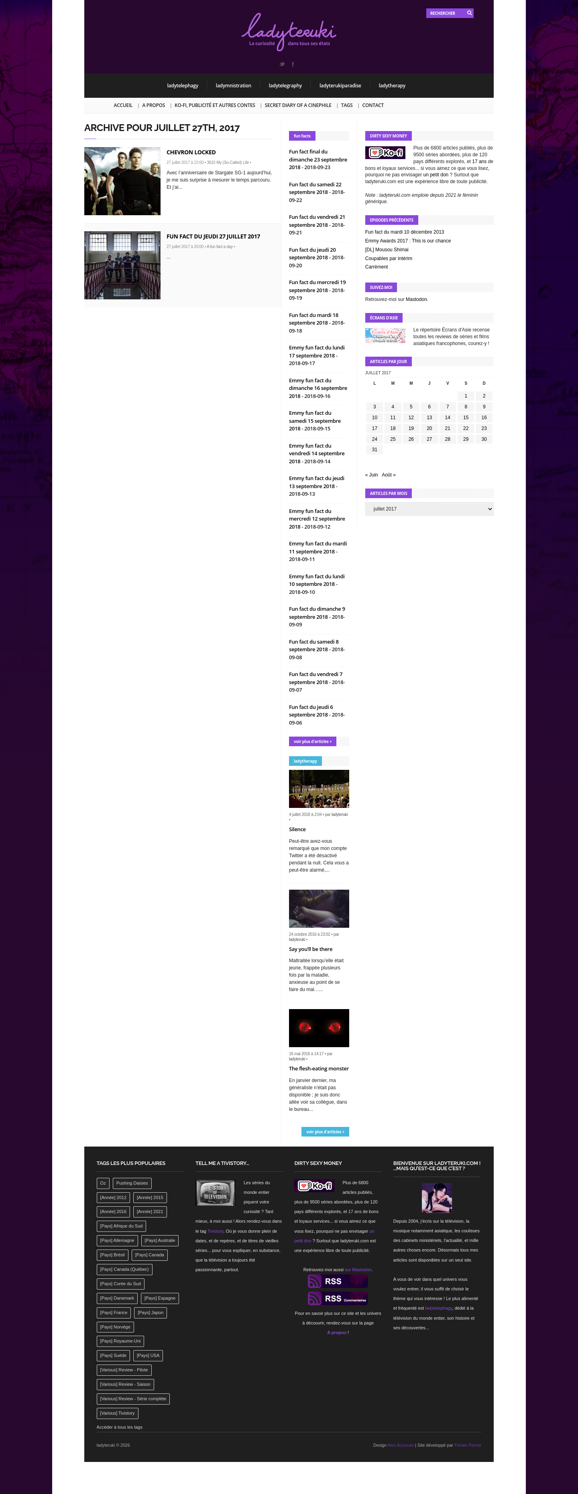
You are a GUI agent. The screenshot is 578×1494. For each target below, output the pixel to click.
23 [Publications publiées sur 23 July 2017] (484, 428)
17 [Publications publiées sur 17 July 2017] (374, 428)
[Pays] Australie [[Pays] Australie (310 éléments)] (160, 1240)
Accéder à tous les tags (119, 1427)
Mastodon (416, 299)
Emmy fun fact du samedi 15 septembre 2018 (315, 420)
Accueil (123, 105)
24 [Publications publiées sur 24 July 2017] (374, 439)
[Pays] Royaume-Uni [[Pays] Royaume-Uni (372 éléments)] (120, 1341)
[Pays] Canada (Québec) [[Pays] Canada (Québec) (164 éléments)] (124, 1269)
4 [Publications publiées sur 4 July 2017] (393, 407)
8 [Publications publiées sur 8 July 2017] (465, 407)
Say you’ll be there (310, 949)
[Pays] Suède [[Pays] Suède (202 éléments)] (113, 1355)
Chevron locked (191, 152)
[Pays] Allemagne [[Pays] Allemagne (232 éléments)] (117, 1240)
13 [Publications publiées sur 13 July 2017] (429, 417)
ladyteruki (340, 814)
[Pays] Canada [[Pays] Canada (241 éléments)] (149, 1254)
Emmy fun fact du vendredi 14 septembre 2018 (317, 453)
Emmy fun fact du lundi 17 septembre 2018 (317, 351)
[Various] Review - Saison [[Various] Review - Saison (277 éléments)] (125, 1384)
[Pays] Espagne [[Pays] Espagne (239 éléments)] (159, 1298)
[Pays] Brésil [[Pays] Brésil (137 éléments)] (112, 1254)
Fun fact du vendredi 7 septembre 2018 (315, 678)
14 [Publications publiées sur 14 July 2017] (447, 417)
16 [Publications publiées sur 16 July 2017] (484, 417)
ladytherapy (392, 85)
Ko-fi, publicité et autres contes (215, 105)
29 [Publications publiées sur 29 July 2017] (465, 439)
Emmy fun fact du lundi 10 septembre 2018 (317, 580)
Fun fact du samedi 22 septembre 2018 (315, 188)
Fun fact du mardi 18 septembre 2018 (313, 319)
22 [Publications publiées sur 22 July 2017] (465, 428)
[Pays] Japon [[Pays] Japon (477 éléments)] (150, 1312)
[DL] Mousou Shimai (387, 249)
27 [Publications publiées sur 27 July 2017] (429, 439)
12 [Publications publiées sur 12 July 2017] (411, 417)
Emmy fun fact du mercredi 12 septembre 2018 (317, 518)
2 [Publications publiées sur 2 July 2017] (484, 396)
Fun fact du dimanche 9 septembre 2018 (317, 612)
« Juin (371, 475)
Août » (389, 475)
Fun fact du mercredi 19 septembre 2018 (317, 286)
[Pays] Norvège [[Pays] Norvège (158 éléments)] (115, 1326)
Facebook (293, 64)
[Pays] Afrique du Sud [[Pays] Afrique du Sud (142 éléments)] (121, 1225)
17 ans (479, 161)
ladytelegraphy (285, 85)
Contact (373, 105)
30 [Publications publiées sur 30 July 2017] (484, 439)
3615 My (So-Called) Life (228, 162)
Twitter (282, 64)
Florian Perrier (468, 1445)
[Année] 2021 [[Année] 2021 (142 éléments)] (150, 1211)
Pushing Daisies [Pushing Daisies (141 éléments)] (132, 1183)
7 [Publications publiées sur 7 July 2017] (447, 407)
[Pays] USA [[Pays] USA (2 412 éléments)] (148, 1355)
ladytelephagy (182, 85)
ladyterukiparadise (340, 85)
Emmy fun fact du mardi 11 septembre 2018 (318, 547)
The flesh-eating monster (319, 1068)
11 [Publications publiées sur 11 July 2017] (392, 417)
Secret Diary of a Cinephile (298, 105)
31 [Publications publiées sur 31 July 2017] (374, 449)
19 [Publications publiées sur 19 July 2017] (411, 428)
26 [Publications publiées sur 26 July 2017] (411, 439)
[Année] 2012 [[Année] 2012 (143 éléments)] (113, 1197)
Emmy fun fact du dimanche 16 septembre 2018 (318, 388)
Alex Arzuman (401, 1445)
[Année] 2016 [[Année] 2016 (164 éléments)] (113, 1211)
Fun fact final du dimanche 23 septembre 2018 (318, 159)
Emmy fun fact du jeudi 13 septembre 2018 (316, 482)
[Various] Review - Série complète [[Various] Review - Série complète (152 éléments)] (133, 1398)
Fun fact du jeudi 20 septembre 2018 (312, 253)
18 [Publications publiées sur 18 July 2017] (392, 428)
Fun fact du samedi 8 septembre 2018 (314, 645)
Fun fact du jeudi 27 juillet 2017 (213, 236)
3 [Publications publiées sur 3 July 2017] (374, 407)
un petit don (436, 175)
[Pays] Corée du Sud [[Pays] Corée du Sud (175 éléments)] (120, 1283)
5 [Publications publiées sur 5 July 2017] (411, 407)
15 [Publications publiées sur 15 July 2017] (465, 417)
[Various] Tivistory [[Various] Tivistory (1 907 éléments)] (117, 1413)
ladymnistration (233, 85)
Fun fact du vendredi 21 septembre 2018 (317, 220)
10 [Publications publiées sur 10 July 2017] (374, 417)
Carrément (376, 267)
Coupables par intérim (388, 258)
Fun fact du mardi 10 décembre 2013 (404, 232)
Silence (297, 829)
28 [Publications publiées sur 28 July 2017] (447, 439)
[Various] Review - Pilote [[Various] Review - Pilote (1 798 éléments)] (124, 1369)
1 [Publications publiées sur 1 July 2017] (465, 396)
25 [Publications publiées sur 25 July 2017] (392, 439)
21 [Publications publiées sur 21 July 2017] (447, 428)
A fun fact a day (220, 246)
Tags (347, 105)
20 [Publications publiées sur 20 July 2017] (429, 428)
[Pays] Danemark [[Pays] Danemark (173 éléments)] (117, 1298)
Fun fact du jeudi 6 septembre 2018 (311, 711)
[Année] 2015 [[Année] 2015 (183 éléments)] (150, 1197)
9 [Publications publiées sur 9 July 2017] (484, 407)
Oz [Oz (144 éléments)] (103, 1183)
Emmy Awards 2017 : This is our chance (408, 241)
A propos (153, 105)
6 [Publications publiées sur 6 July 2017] (429, 407)
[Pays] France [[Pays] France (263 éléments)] (114, 1312)
